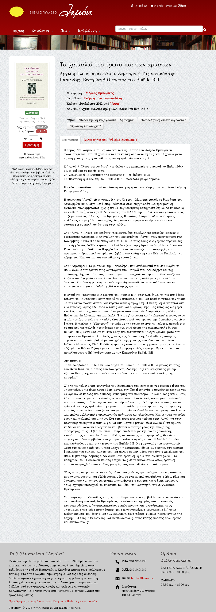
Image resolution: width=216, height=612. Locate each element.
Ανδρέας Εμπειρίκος (99, 93)
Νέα (65, 30)
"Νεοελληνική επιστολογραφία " (163, 120)
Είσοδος (139, 6)
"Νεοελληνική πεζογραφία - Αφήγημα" (106, 120)
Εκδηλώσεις (89, 30)
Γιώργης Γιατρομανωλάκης (103, 98)
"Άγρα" (115, 103)
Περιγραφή (70, 140)
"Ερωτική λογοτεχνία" (85, 126)
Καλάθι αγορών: (168, 6)
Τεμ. (25, 138)
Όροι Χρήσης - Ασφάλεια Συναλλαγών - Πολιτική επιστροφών (53, 601)
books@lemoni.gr (143, 578)
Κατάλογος (42, 30)
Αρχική (18, 30)
